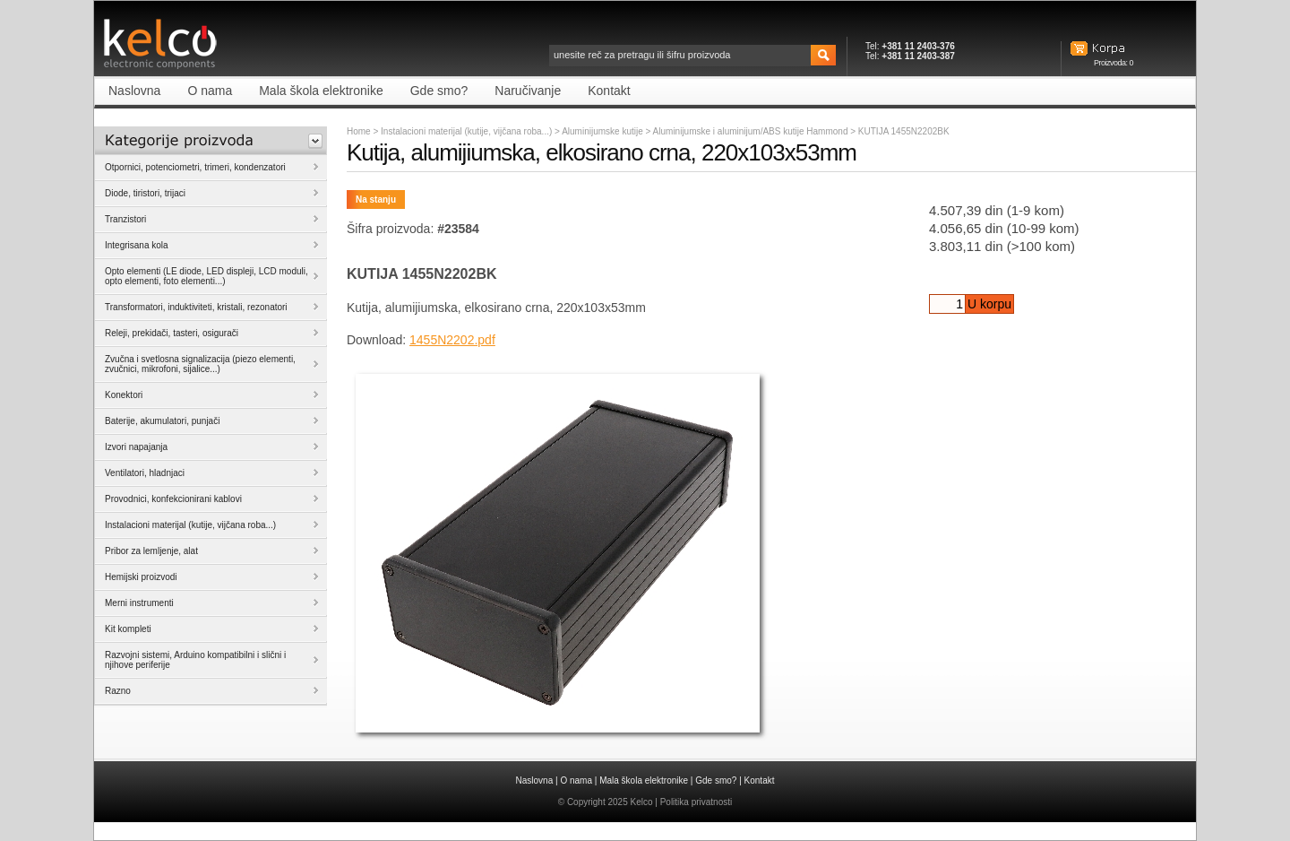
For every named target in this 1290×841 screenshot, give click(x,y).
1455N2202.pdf (452, 340)
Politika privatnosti (696, 802)
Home (359, 131)
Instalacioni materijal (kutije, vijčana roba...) (466, 131)
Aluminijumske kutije (603, 131)
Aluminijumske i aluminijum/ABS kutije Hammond (752, 131)
